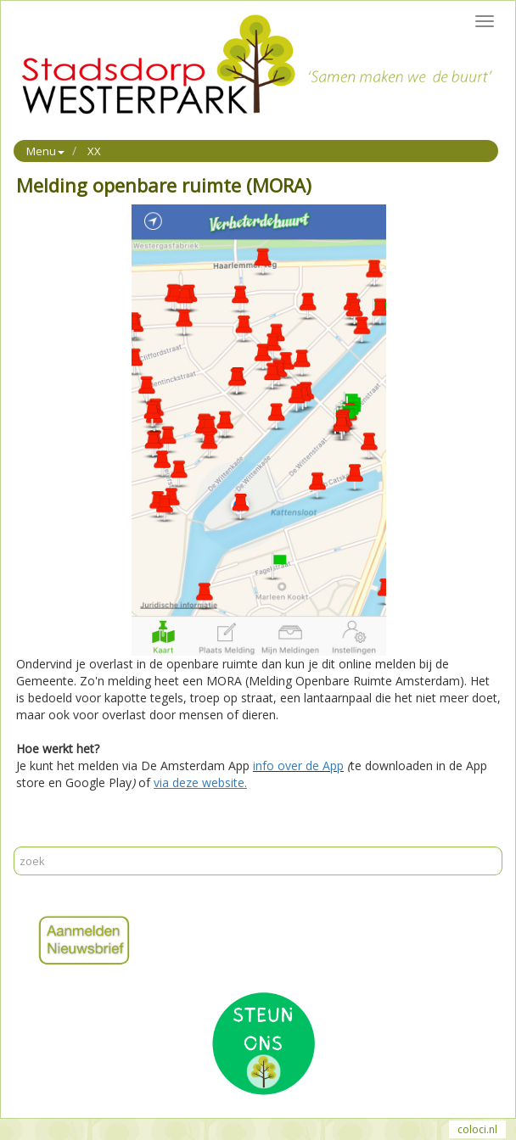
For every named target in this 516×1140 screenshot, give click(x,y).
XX (94, 151)
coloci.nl (477, 1129)
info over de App (298, 765)
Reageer (101, 838)
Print (29, 838)
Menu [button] (45, 151)
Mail (59, 838)
